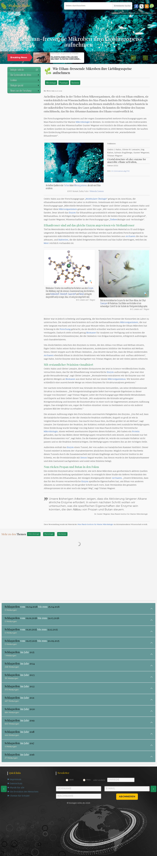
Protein (136, 431)
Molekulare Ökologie (96, 199)
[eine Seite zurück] (4, 789)
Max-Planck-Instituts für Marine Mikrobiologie (95, 524)
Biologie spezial (24, 85)
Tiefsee (66, 185)
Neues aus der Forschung (24, 90)
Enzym (72, 212)
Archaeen (130, 236)
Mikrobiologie (51, 82)
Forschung (65, 329)
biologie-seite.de (24, 69)
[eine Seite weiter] (153, 789)
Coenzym (103, 303)
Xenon (83, 457)
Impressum (14, 779)
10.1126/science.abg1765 (120, 171)
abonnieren (127, 796)
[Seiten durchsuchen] (88, 6)
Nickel (81, 294)
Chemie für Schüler (18, 796)
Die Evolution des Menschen (23, 792)
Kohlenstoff (55, 294)
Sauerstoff (72, 294)
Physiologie (64, 82)
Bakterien (63, 239)
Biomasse (91, 332)
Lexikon (24, 80)
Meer (46, 243)
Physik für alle (16, 788)
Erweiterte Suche (122, 5)
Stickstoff (63, 294)
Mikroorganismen (80, 185)
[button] (152, 6)
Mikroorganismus (117, 379)
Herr (71, 780)
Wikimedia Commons (97, 191)
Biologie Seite (19, 6)
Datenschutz (15, 783)
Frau (88, 780)
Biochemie (75, 82)
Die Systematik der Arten (24, 75)
